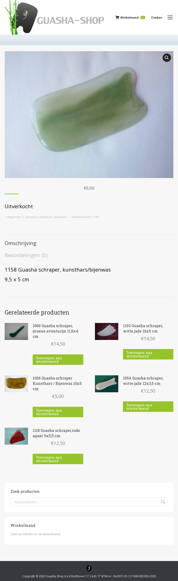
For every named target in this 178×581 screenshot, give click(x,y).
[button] (167, 58)
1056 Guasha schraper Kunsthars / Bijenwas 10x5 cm (57, 383)
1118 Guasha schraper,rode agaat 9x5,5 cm (56, 433)
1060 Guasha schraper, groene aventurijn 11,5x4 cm (55, 331)
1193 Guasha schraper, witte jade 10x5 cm (143, 328)
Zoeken (162, 501)
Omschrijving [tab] (20, 242)
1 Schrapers (30, 217)
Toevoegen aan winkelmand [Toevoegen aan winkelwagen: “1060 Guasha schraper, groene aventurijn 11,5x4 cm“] (49, 360)
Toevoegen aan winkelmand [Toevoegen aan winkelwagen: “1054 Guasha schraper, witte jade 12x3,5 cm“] (139, 407)
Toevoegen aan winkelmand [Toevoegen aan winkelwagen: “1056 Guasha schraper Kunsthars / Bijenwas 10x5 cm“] (49, 412)
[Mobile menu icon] (170, 17)
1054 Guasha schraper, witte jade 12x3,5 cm (143, 381)
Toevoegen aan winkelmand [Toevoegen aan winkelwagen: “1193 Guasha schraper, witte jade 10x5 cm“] (139, 354)
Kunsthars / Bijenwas (52, 217)
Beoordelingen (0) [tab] (26, 255)
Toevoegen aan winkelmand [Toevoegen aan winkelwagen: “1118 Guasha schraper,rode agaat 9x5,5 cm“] (49, 459)
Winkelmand (130, 17)
